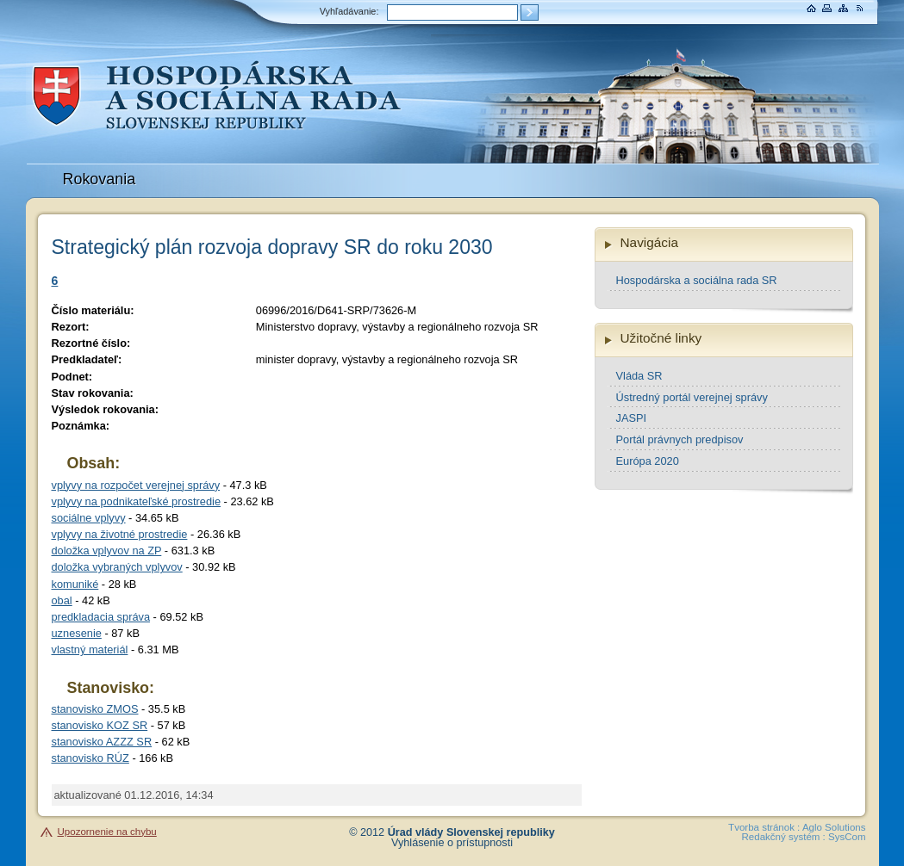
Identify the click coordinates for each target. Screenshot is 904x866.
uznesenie (77, 633)
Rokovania (99, 179)
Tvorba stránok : (764, 827)
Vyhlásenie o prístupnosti (452, 843)
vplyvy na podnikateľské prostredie (136, 501)
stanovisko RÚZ (90, 758)
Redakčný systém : (784, 837)
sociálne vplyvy (89, 517)
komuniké (75, 584)
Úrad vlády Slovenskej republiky (471, 832)
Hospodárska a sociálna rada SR (696, 280)
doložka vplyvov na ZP (107, 550)
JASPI (631, 417)
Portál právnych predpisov (680, 439)
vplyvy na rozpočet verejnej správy (136, 485)
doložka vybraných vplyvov (117, 566)
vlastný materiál (90, 649)
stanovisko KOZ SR (100, 725)
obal (62, 600)
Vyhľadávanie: (349, 11)
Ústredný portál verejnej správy (692, 397)
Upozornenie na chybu (107, 831)
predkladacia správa (101, 616)
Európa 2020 (647, 461)
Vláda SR (639, 375)
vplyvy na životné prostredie (120, 534)
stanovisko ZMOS (95, 708)
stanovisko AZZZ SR (102, 741)
